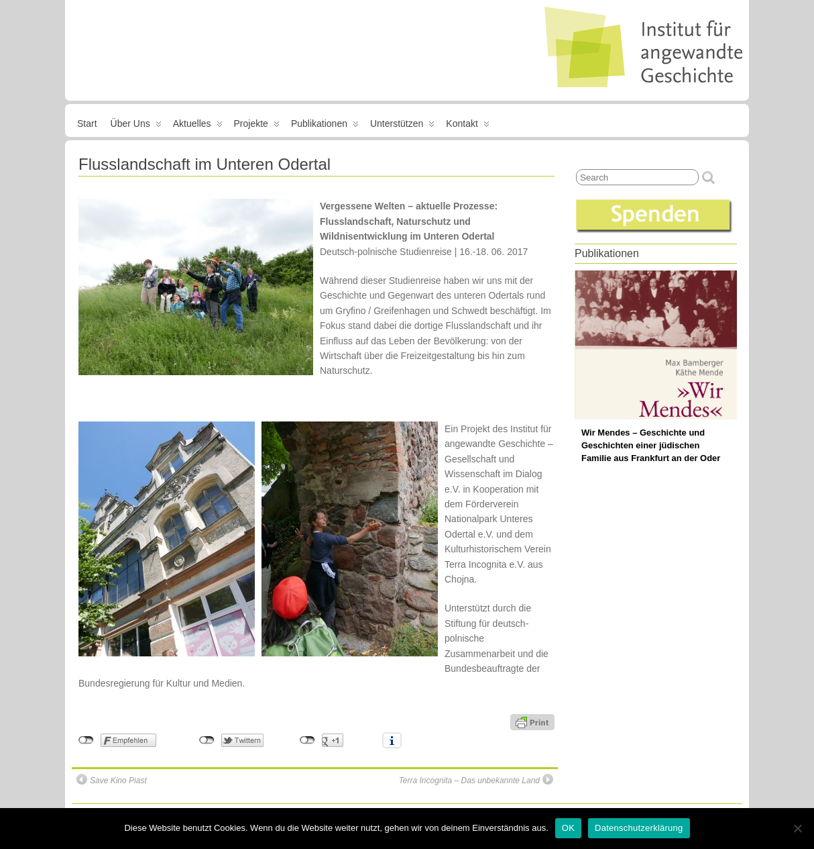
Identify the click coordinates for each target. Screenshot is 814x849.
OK (568, 828)
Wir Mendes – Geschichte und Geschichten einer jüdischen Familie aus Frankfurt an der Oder (650, 445)
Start (87, 123)
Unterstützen (402, 126)
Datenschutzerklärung (639, 828)
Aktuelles (198, 126)
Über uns (136, 126)
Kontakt (467, 126)
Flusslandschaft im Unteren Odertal (204, 164)
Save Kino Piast (111, 779)
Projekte (257, 126)
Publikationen (325, 126)
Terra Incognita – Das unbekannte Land (476, 779)
